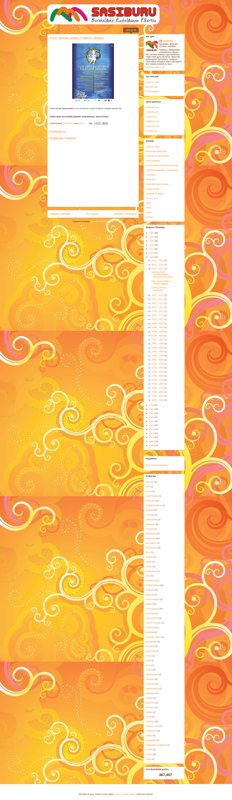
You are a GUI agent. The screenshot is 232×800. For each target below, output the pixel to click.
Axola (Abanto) (153, 160)
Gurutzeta (150, 613)
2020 (151, 253)
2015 (151, 417)
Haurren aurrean (153, 623)
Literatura (150, 684)
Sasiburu (150, 721)
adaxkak (150, 482)
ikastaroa (150, 646)
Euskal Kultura (152, 585)
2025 (151, 233)
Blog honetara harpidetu (157, 465)
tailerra (149, 735)
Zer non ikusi (152, 198)
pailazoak (150, 702)
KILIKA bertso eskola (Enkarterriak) (162, 165)
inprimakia (150, 651)
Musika (149, 698)
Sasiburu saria (152, 726)
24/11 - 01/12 (158, 295)
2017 (151, 409)
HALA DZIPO (152, 618)
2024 (151, 237)
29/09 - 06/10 (158, 323)
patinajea (150, 707)
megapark (150, 693)
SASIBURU (167, 41)
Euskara (149, 590)
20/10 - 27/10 (158, 315)
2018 (151, 405)
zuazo (148, 759)
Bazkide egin (152, 87)
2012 (151, 429)
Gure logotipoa (153, 91)
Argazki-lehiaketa (154, 505)
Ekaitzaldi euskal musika (157, 184)
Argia (148, 203)
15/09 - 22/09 (158, 331)
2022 (151, 245)
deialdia (149, 557)
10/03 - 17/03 (158, 380)
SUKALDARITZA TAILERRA (159, 289)
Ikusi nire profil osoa (155, 67)
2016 (151, 413)
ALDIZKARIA (152, 496)
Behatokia (150, 179)
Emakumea (151, 571)
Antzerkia (150, 501)
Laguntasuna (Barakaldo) (157, 156)
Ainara (149, 491)
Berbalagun (151, 533)
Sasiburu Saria (153, 82)
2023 (151, 241)
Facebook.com (153, 126)
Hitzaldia (150, 632)
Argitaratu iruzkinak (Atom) (101, 221)
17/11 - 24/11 (158, 299)
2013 (151, 425)
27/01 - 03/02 (158, 396)
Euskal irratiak (152, 189)
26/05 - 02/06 (158, 347)
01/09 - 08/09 (158, 335)
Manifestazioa (152, 688)
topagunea (151, 740)
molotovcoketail (121, 794)
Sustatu (149, 217)
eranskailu (150, 580)
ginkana (149, 604)
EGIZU (149, 566)
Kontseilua (151, 175)
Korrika (149, 670)
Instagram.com (153, 121)
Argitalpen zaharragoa (125, 214)
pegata (149, 712)
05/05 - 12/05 (158, 355)
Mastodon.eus (152, 107)
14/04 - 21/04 (158, 364)
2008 (151, 445)
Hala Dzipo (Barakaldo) (156, 151)
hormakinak (151, 642)
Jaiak (148, 660)
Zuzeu (149, 212)
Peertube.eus (152, 112)
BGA (148, 552)
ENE (148, 576)
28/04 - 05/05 (158, 360)
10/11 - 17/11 (158, 303)
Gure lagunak (152, 609)
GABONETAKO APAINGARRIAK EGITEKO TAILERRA (162, 274)
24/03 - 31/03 (158, 372)
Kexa (148, 665)
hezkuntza (150, 627)
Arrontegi (150, 515)
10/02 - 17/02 (158, 388)
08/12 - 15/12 (158, 264)
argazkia (150, 510)
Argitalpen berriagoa (60, 214)
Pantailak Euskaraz (155, 193)
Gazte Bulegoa (153, 599)
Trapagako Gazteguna (156, 745)
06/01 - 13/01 (158, 400)
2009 (151, 441)
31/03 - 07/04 (158, 368)
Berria (148, 207)
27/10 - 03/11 (158, 311)
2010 (151, 437)
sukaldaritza (151, 731)
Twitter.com (151, 116)
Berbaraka (151, 538)
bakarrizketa (151, 519)
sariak (148, 717)
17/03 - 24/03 (158, 376)
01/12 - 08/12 (158, 268)
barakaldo (150, 524)
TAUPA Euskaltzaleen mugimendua (162, 170)
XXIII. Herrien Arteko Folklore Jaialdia (160, 282)
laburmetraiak (152, 674)
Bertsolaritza (151, 548)
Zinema (149, 754)
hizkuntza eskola (153, 637)
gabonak (150, 595)
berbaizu (150, 529)
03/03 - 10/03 (158, 384)
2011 (151, 433)
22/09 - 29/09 (158, 327)
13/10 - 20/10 (158, 319)
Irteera (149, 656)
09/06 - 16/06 (158, 343)
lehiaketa (150, 679)
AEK (148, 486)
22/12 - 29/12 (158, 260)
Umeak (149, 749)
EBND (149, 562)
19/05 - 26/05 (158, 351)
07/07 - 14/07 (158, 339)
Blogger (132, 794)
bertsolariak (151, 543)
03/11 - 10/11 (158, 307)
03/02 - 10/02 (158, 392)
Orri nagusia (92, 214)
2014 (151, 421)
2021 (151, 249)
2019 (151, 257)
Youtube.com (152, 131)
